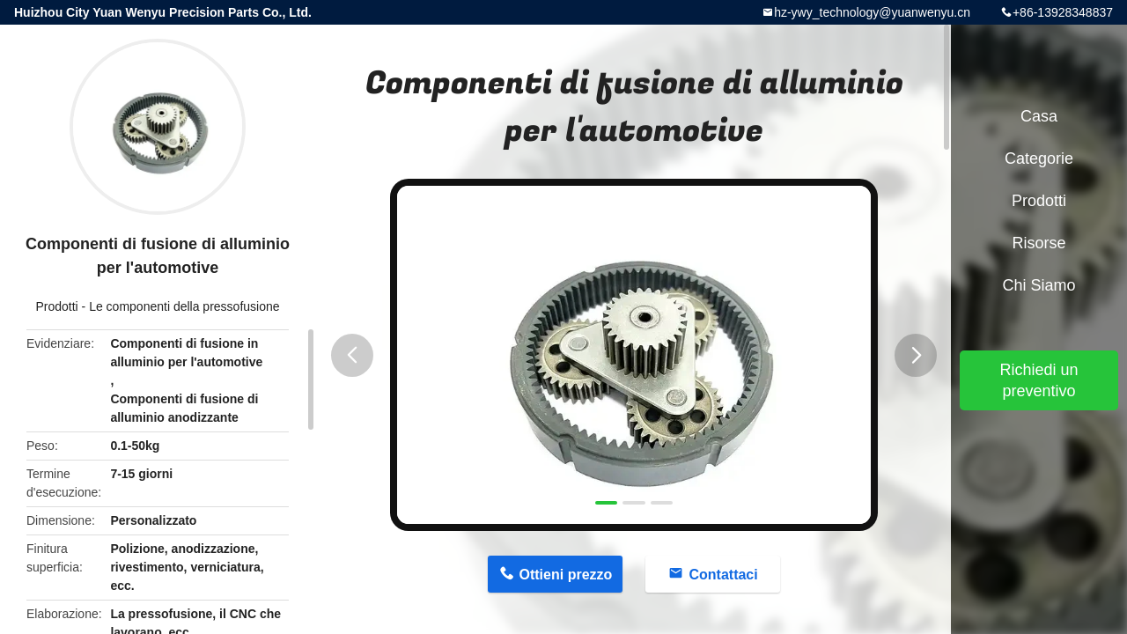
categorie (1039, 158)
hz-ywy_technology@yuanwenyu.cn (872, 12)
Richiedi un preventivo (1038, 380)
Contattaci (723, 574)
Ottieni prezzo (566, 574)
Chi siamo (1038, 285)
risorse (1038, 243)
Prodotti (56, 306)
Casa (1038, 116)
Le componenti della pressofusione (184, 306)
